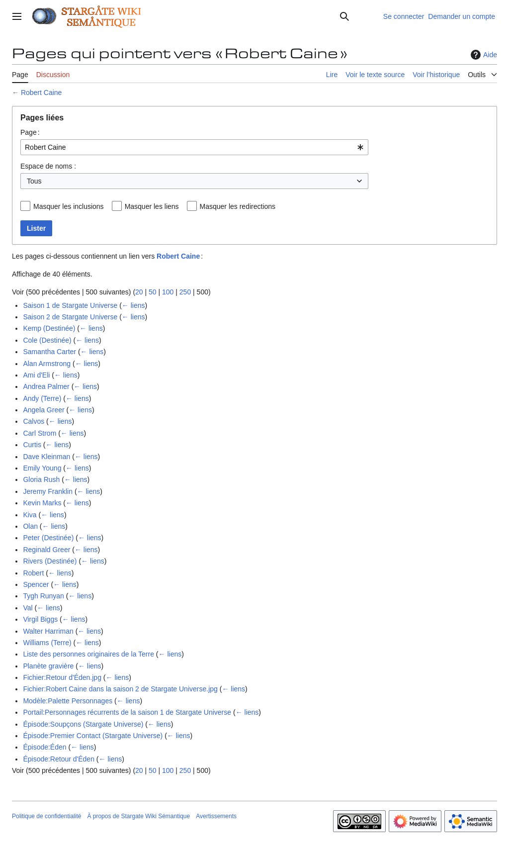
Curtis (32, 445)
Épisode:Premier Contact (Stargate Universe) (93, 736)
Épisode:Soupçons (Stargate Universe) (83, 724)
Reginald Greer (46, 550)
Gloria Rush (41, 479)
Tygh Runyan (43, 596)
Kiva (29, 515)
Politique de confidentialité (46, 816)
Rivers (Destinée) (50, 561)
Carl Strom (39, 433)
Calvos (33, 421)
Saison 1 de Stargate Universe (70, 305)
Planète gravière (48, 666)
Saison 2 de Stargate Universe (70, 317)
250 (185, 292)
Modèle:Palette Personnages (67, 701)
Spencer (36, 584)
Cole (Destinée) (47, 340)
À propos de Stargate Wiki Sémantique (138, 816)
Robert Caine (41, 92)
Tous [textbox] (34, 181)
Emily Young (42, 468)
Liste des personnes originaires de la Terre (88, 654)
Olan (30, 526)
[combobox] (194, 147)
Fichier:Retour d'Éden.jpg (62, 677)
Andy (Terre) (42, 398)
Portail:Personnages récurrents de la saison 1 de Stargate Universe (127, 712)
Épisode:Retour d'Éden (58, 759)
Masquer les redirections (238, 206)
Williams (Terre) (47, 643)
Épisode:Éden (44, 747)
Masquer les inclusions (68, 206)
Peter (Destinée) (48, 538)
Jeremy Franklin (48, 491)
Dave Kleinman (46, 457)
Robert (33, 573)
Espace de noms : (48, 166)
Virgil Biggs (40, 619)
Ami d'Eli (36, 375)
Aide (482, 55)
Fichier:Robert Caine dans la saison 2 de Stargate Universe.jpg (120, 689)
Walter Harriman (48, 631)
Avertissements (216, 816)
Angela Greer (43, 410)
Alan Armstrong (47, 364)
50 (153, 292)
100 (167, 292)
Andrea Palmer (46, 386)
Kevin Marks (42, 503)
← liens (133, 305)
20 (139, 292)
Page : (30, 132)
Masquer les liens (152, 206)
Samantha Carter (49, 352)
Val (27, 608)
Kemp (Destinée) (49, 328)
